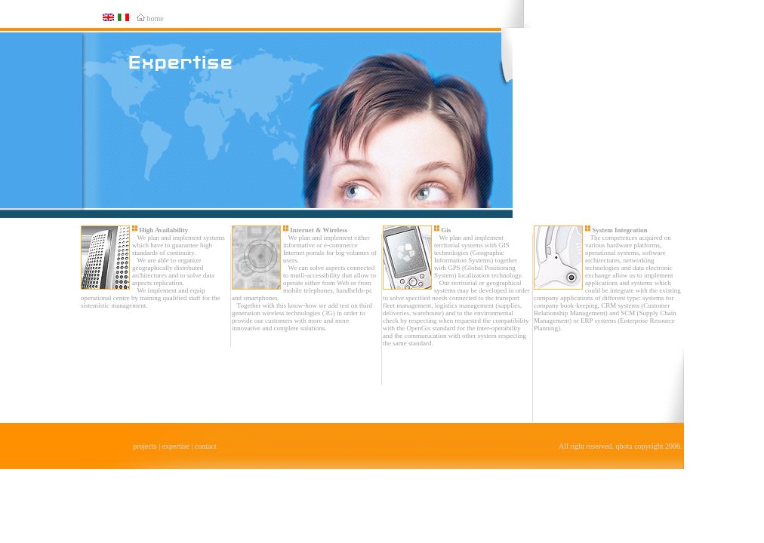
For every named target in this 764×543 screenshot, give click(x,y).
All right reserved (585, 446)
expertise (175, 446)
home (155, 18)
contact (206, 446)
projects (145, 446)
